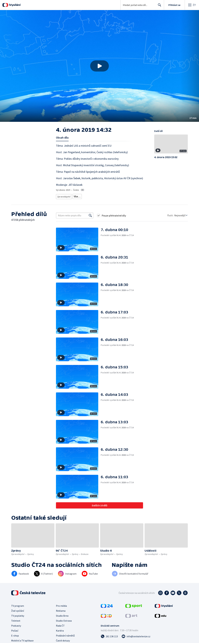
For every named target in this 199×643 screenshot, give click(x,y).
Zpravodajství (63, 196)
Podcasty (16, 629)
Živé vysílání (17, 614)
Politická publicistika (66, 200)
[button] (99, 66)
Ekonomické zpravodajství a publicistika (111, 196)
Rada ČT (60, 629)
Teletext (15, 624)
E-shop (15, 639)
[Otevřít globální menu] (192, 5)
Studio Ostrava (64, 624)
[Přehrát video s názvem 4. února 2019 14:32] (99, 66)
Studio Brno (62, 619)
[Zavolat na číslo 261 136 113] (109, 640)
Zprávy (76, 196)
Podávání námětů (65, 639)
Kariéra (60, 634)
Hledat (158, 6)
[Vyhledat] (90, 219)
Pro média (61, 609)
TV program (17, 609)
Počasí (14, 634)
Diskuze (87, 196)
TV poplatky (17, 619)
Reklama (60, 614)
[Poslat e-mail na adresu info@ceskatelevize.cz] (136, 640)
